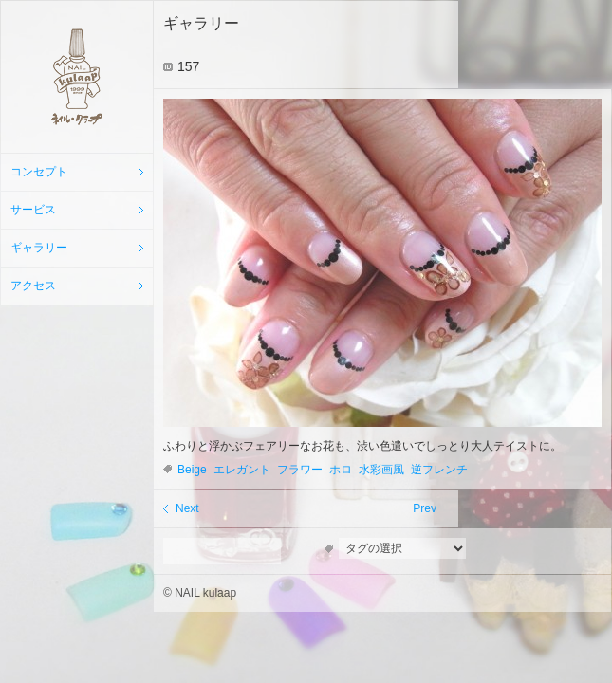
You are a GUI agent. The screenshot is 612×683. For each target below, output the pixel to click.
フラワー (300, 469)
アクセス (33, 285)
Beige (192, 469)
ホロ (340, 469)
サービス (33, 209)
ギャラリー (38, 247)
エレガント (241, 469)
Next (187, 508)
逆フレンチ (439, 469)
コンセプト (38, 171)
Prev (424, 508)
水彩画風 (381, 469)
